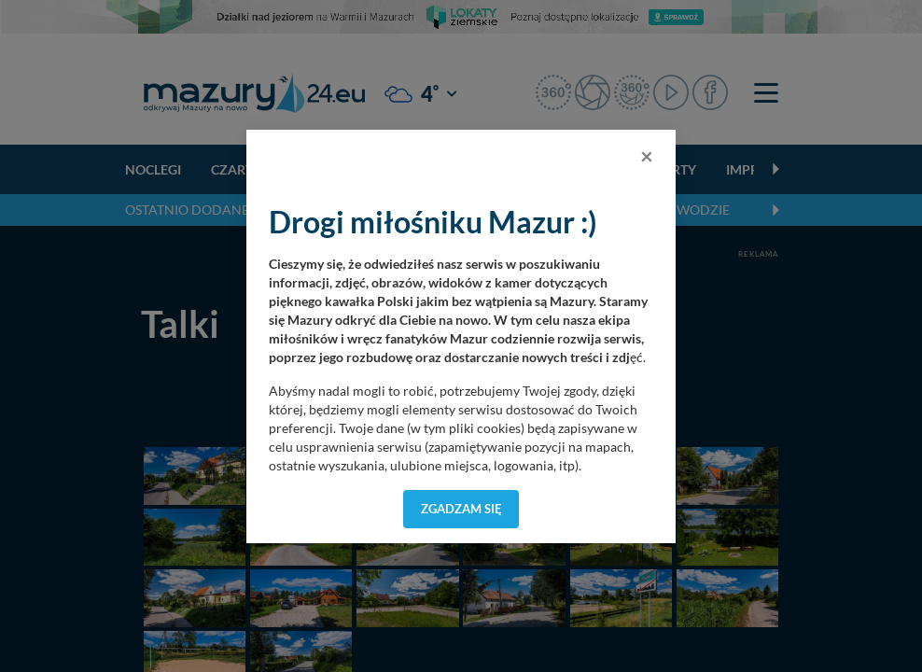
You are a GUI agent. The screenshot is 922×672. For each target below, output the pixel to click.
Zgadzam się (461, 508)
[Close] (646, 156)
